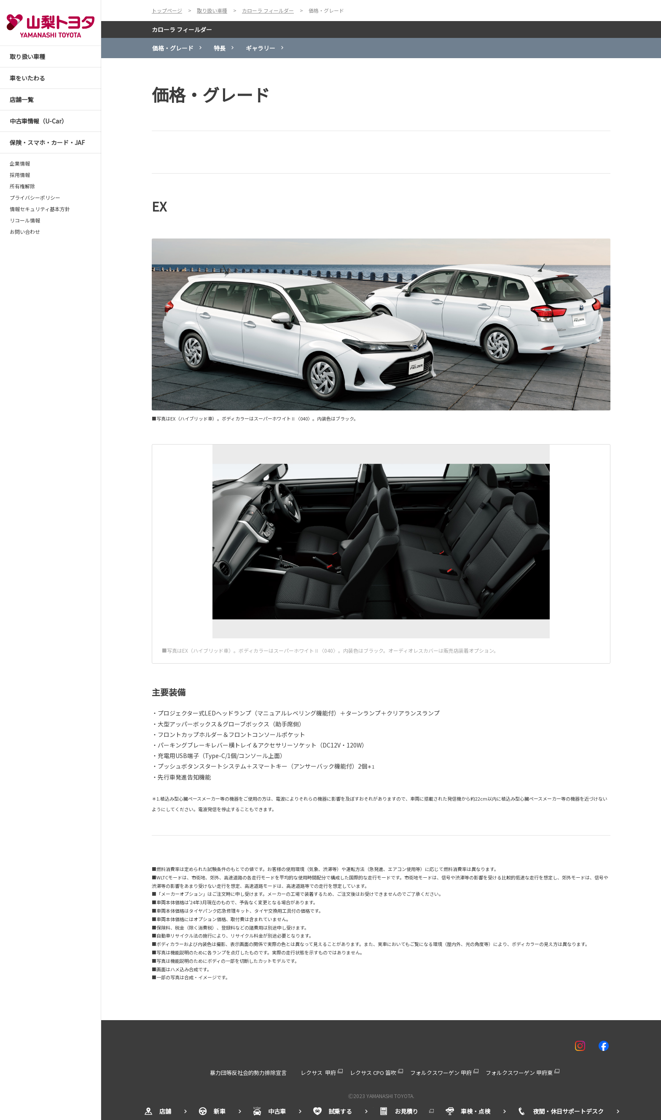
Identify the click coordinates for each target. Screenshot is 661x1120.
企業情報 (20, 163)
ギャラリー (260, 48)
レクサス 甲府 (318, 1073)
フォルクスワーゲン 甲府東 (519, 1073)
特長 (220, 48)
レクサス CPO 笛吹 (373, 1073)
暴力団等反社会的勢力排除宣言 (248, 1073)
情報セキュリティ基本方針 (40, 209)
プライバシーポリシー (35, 197)
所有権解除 (22, 186)
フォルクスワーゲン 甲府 (441, 1073)
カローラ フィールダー (182, 29)
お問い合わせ (25, 231)
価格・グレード (172, 48)
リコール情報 (25, 220)
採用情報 (20, 174)
